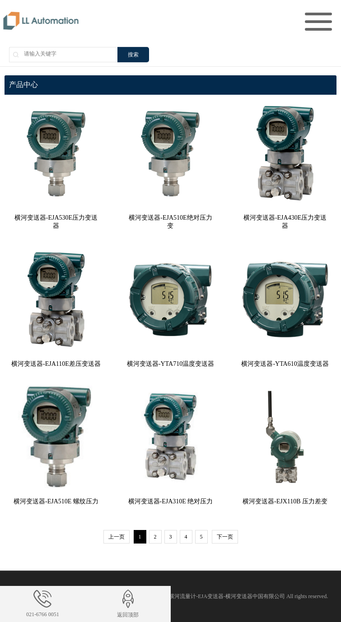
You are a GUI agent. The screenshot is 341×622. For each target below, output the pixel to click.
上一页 (116, 537)
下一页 (225, 537)
